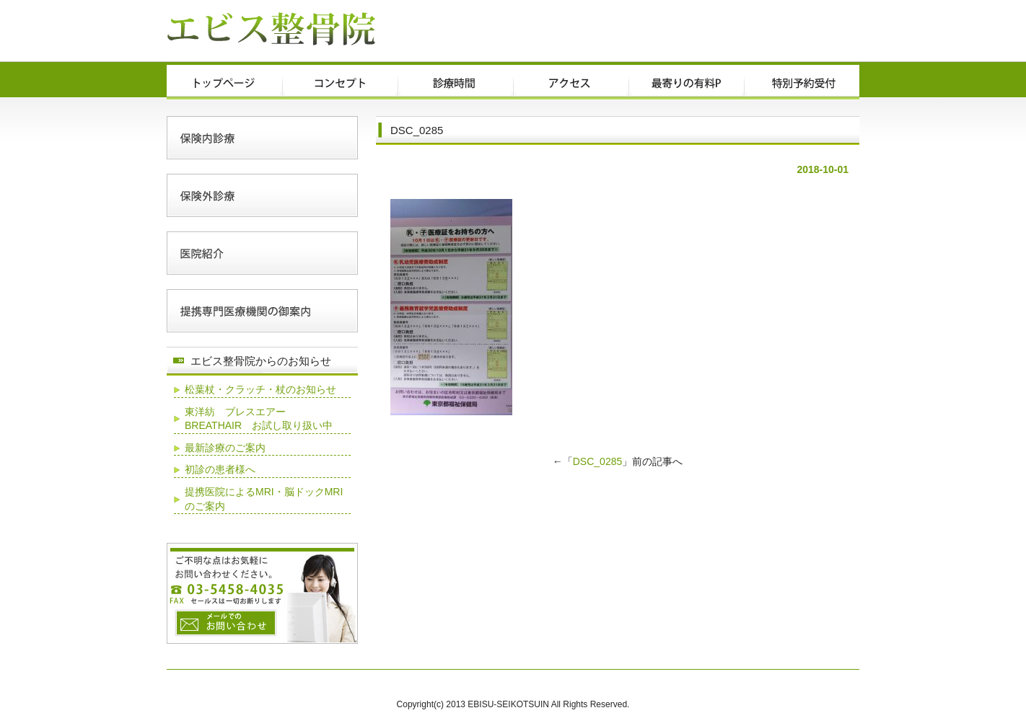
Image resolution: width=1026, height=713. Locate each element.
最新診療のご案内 (225, 447)
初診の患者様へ (220, 469)
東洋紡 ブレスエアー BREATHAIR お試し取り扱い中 (259, 419)
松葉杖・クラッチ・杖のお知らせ (260, 389)
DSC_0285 (598, 461)
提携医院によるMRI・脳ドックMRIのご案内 (264, 499)
